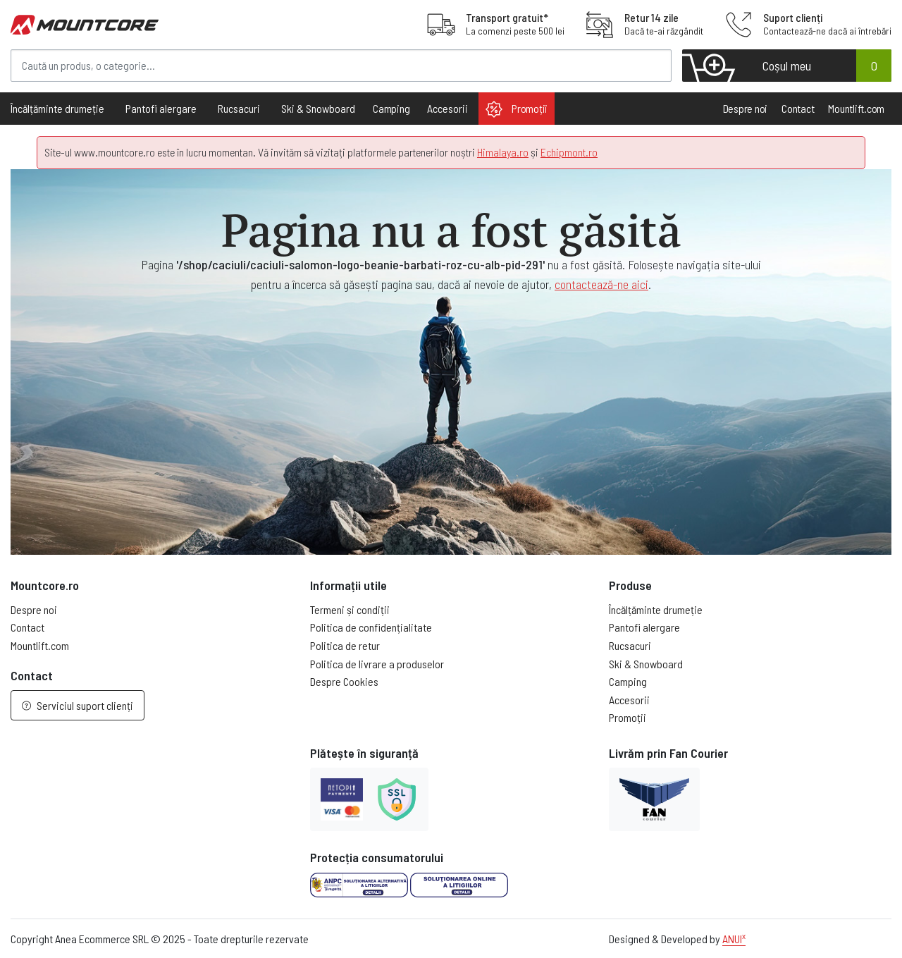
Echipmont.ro (569, 152)
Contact (797, 108)
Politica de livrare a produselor (377, 663)
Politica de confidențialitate (371, 627)
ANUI (734, 938)
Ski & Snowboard (646, 663)
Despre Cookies (344, 681)
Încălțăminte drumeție (656, 609)
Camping (391, 108)
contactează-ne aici (601, 284)
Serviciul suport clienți (77, 705)
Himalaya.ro (503, 152)
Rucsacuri (630, 645)
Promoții (517, 109)
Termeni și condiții (350, 609)
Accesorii (629, 699)
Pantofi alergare (644, 627)
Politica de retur (345, 645)
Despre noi (745, 108)
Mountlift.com (856, 108)
